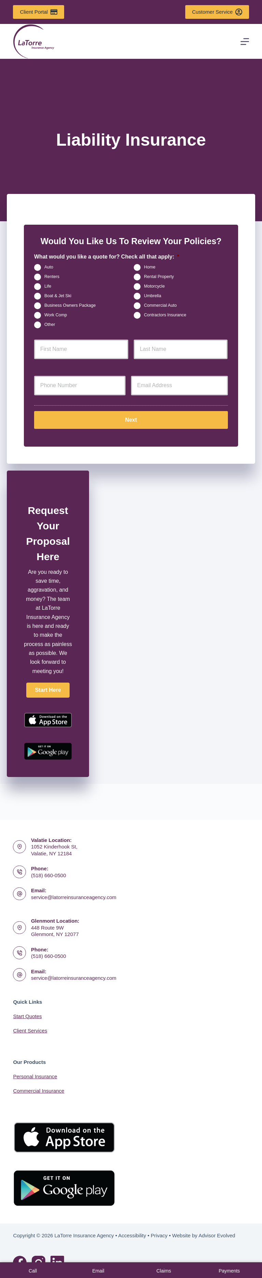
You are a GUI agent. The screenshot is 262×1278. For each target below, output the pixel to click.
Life (47, 286)
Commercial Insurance (38, 1091)
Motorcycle (154, 286)
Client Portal (38, 12)
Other (49, 324)
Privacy (159, 1235)
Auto (48, 267)
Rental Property (159, 276)
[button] (47, 687)
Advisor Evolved (217, 1235)
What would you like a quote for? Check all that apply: (106, 257)
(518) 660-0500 (48, 875)
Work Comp (55, 315)
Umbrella (152, 295)
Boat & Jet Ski (57, 295)
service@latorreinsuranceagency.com (73, 897)
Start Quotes (27, 1016)
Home (150, 267)
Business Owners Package (70, 305)
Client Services (30, 1030)
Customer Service (217, 12)
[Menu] (245, 41)
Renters (51, 276)
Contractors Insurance (165, 315)
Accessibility (132, 1235)
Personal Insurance (35, 1076)
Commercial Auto (160, 305)
